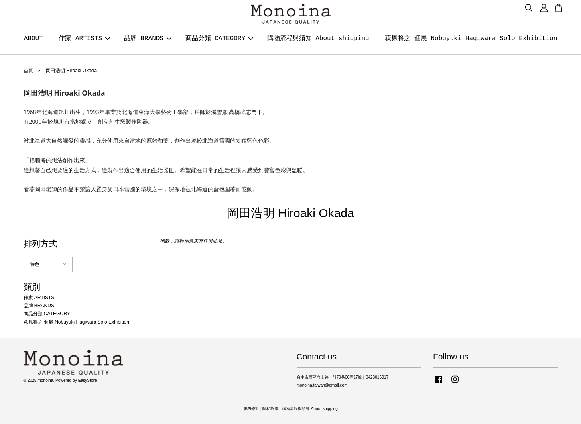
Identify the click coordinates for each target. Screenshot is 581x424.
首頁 (28, 70)
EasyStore (87, 380)
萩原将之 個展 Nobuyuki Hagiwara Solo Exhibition (471, 38)
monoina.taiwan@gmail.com (322, 385)
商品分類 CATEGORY (219, 38)
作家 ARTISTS (84, 38)
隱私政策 (270, 408)
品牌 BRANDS (147, 38)
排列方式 (40, 243)
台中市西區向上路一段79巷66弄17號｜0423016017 (343, 377)
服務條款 (251, 408)
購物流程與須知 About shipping (318, 38)
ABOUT (33, 38)
